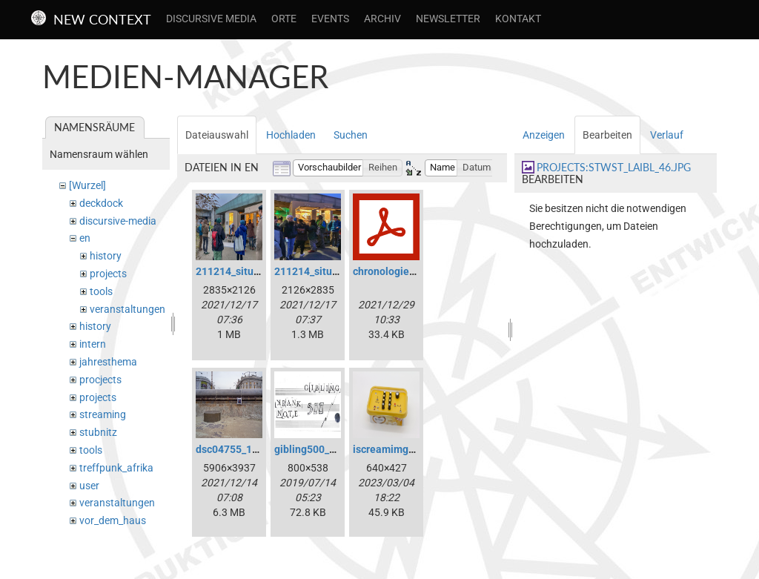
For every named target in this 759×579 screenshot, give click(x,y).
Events (330, 18)
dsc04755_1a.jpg (236, 449)
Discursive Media (211, 18)
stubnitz (98, 432)
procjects (100, 380)
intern (92, 344)
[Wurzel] (87, 185)
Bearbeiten (607, 135)
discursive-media (117, 221)
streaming (102, 414)
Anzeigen (544, 135)
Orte (283, 18)
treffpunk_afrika (116, 468)
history (106, 256)
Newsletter (448, 18)
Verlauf (666, 135)
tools (101, 291)
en (84, 238)
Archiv (382, 18)
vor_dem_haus (112, 520)
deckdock (101, 203)
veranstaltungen (127, 309)
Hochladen (291, 135)
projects (108, 273)
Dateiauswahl (216, 135)
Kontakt (518, 18)
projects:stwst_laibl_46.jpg (614, 167)
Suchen (351, 135)
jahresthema (108, 362)
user (89, 486)
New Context (102, 19)
